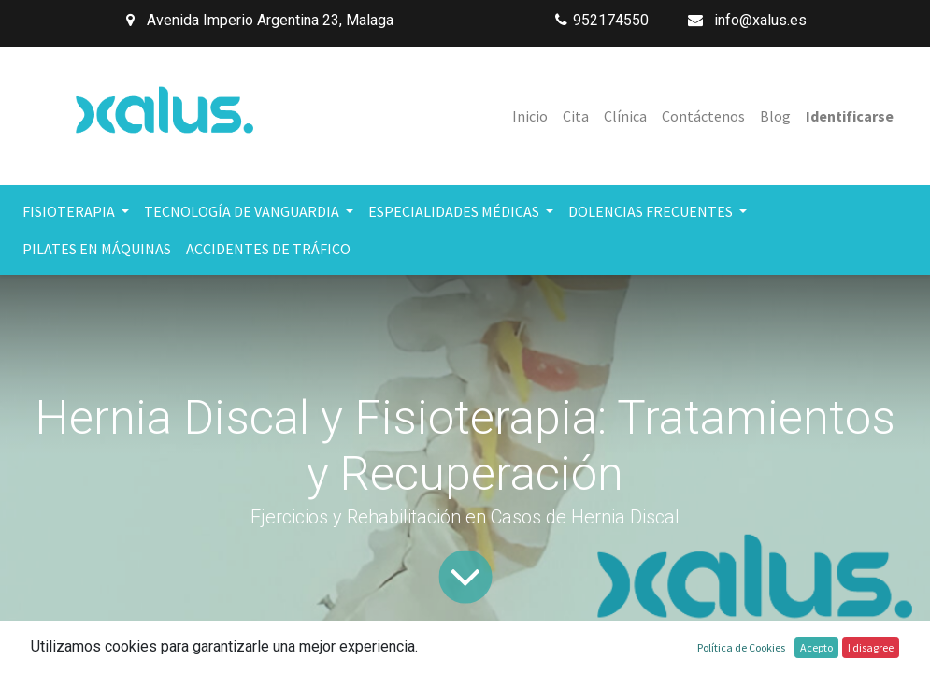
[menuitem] (530, 116)
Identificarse (850, 116)
